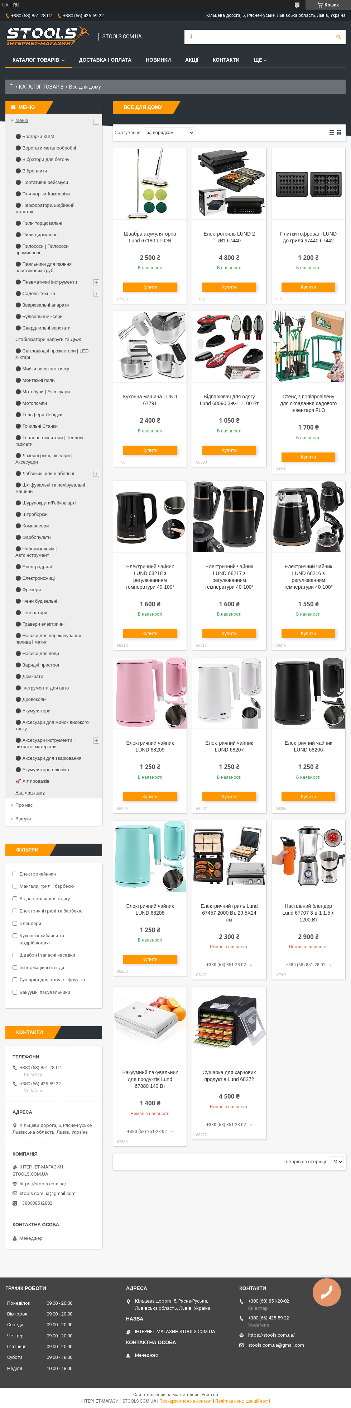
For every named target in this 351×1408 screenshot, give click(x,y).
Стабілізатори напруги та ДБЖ (48, 339)
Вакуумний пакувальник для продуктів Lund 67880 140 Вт (150, 1079)
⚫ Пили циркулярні (37, 234)
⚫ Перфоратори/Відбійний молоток (44, 208)
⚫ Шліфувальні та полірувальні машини (50, 488)
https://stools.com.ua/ (43, 1183)
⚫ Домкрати (29, 676)
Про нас (24, 805)
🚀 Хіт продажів (32, 781)
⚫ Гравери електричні (39, 624)
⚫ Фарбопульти (33, 537)
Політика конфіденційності (242, 1401)
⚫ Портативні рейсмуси (41, 182)
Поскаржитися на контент (185, 1401)
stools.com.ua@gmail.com (48, 1193)
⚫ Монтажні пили (35, 380)
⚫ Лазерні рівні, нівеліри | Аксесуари (43, 459)
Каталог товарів (36, 60)
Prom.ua (210, 1394)
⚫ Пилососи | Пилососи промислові (42, 249)
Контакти (226, 60)
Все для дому (30, 792)
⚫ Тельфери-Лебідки (38, 414)
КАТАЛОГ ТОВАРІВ (41, 87)
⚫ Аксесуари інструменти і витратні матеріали (44, 743)
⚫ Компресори (32, 525)
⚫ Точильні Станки (36, 426)
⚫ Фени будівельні (36, 601)
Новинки (158, 60)
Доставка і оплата (105, 60)
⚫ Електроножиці (35, 578)
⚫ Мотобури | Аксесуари (42, 391)
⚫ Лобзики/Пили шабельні (44, 473)
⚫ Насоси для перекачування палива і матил (48, 639)
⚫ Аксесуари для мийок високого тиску (52, 725)
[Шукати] (338, 37)
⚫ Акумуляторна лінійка (42, 769)
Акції (191, 60)
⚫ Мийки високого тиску (42, 368)
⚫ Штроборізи (31, 514)
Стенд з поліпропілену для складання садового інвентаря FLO (308, 403)
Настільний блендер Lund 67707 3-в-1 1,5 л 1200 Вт (308, 913)
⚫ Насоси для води (37, 653)
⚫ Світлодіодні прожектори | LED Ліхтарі (51, 354)
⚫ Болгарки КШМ (34, 136)
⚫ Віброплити (31, 171)
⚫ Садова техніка (35, 293)
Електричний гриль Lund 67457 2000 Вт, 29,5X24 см (229, 913)
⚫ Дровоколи (30, 699)
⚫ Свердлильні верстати (43, 328)
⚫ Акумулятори (33, 711)
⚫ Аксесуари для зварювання (48, 758)
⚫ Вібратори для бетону (42, 159)
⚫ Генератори (31, 612)
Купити (150, 287)
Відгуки (23, 818)
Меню (21, 120)
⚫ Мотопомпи (31, 403)
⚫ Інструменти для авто (42, 688)
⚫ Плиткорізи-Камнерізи (42, 193)
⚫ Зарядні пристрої (37, 665)
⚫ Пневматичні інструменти (46, 282)
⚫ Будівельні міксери (39, 316)
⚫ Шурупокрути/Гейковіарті (45, 503)
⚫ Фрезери (28, 589)
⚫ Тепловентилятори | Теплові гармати (49, 441)
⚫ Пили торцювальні (38, 223)
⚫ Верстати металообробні (45, 148)
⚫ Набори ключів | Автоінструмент (36, 552)
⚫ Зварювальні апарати (42, 305)
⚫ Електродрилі (33, 566)
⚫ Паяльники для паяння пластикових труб (43, 267)
